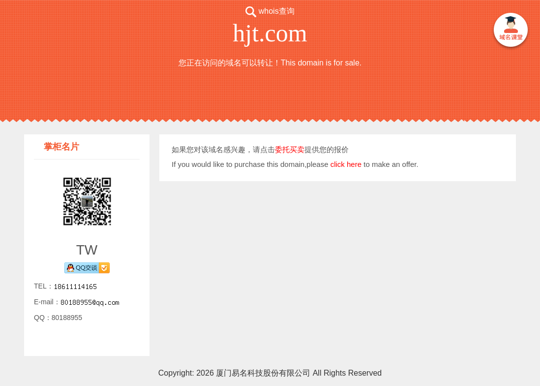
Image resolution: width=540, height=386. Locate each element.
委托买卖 (289, 149)
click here (345, 164)
